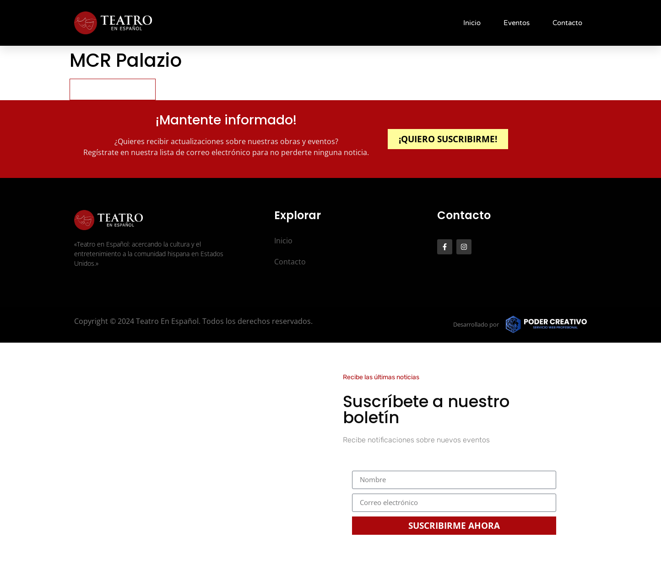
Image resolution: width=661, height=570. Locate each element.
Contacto (567, 23)
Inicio (472, 23)
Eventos (517, 23)
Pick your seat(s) (112, 89)
